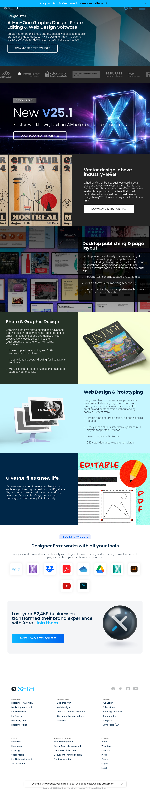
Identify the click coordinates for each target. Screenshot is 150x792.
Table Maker (109, 707)
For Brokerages (18, 711)
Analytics (107, 720)
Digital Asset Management (67, 746)
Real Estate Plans (20, 724)
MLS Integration (19, 720)
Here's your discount (93, 3)
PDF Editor (108, 702)
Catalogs (16, 750)
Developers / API (111, 724)
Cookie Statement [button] (103, 783)
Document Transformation (68, 754)
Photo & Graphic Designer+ (71, 711)
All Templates (18, 763)
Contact (106, 750)
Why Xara (106, 746)
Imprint (105, 763)
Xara (11, 8)
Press (104, 754)
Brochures (16, 746)
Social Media (17, 754)
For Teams (16, 716)
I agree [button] (122, 784)
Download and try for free (40, 135)
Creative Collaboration (65, 750)
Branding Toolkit (111, 711)
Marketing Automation (22, 707)
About (105, 741)
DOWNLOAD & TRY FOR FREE (32, 48)
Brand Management (64, 741)
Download (62, 720)
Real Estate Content (21, 759)
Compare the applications (70, 716)
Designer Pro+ (64, 702)
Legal (104, 768)
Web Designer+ (65, 707)
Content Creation (63, 759)
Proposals (16, 741)
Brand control (109, 716)
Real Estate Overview (22, 702)
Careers (106, 759)
